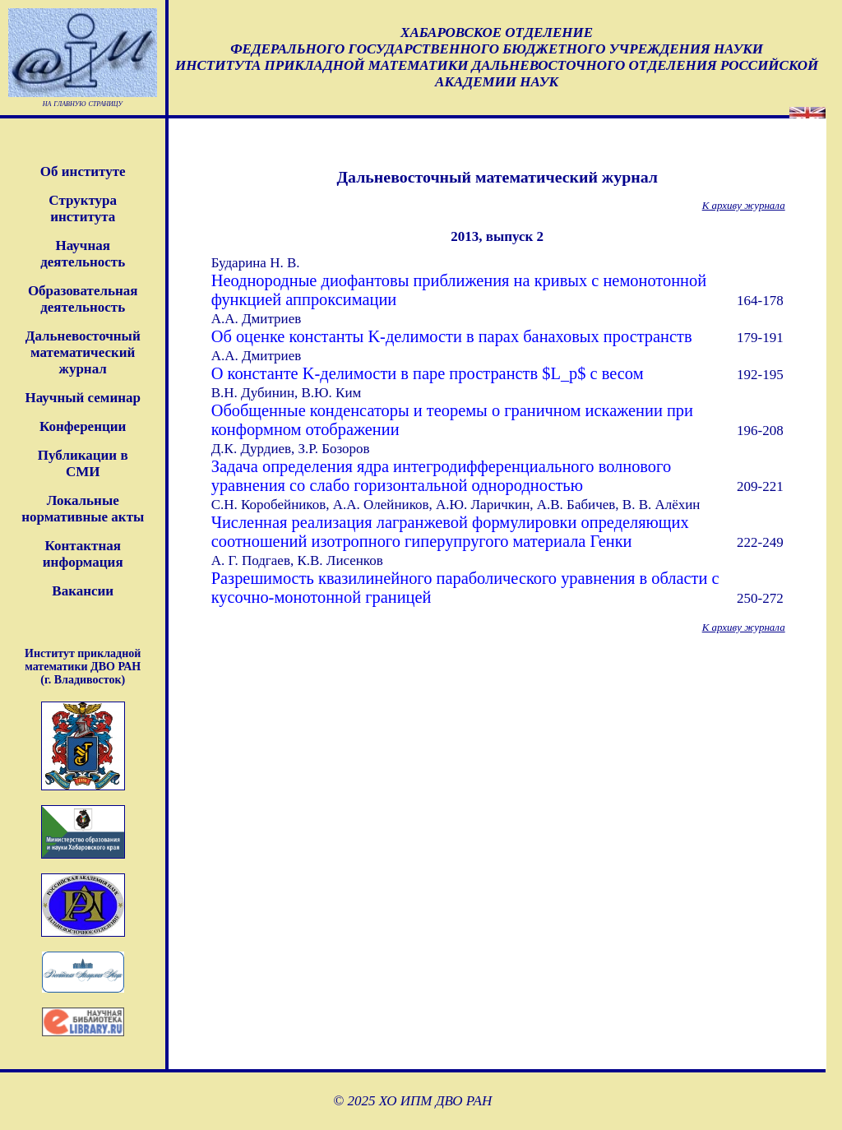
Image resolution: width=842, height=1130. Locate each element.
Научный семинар (82, 397)
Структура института (83, 208)
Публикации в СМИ (83, 463)
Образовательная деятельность (83, 299)
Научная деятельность (82, 254)
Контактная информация (83, 554)
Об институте (83, 171)
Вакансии (82, 591)
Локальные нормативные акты (82, 509)
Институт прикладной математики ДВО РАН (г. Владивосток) (83, 666)
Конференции (82, 426)
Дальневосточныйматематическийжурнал (83, 352)
